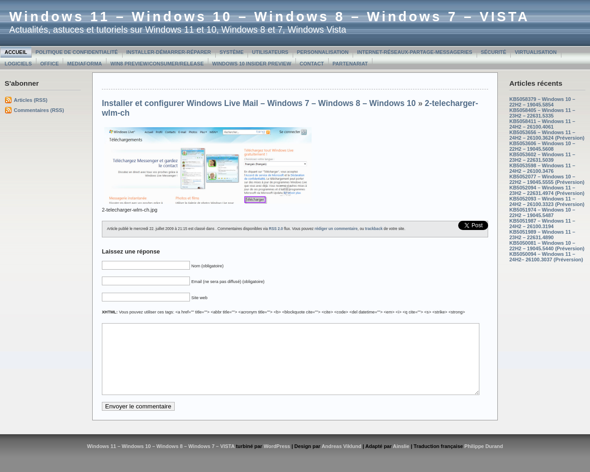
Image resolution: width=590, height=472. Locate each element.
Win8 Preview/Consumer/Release (157, 63)
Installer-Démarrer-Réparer (168, 52)
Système (231, 52)
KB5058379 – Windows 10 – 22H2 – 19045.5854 (542, 101)
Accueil (16, 52)
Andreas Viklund (341, 460)
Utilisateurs (270, 52)
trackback (374, 229)
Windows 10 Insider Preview (251, 63)
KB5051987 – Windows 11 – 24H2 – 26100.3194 (542, 223)
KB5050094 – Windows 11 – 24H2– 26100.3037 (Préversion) (546, 256)
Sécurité (493, 52)
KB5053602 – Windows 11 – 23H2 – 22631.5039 (542, 157)
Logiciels (18, 63)
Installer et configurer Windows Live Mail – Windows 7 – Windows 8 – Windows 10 (259, 103)
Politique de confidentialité (76, 52)
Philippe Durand (483, 460)
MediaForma (84, 63)
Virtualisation (536, 52)
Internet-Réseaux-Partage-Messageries (414, 52)
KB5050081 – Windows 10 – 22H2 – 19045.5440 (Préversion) (546, 245)
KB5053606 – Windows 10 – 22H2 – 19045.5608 (542, 146)
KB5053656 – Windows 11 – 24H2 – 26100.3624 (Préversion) (546, 135)
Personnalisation (322, 52)
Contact (312, 63)
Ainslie (401, 460)
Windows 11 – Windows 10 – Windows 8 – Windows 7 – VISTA (269, 16)
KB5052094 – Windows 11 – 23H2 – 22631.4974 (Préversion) (546, 190)
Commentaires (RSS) (39, 110)
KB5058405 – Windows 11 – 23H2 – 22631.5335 (542, 112)
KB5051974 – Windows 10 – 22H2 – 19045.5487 (542, 212)
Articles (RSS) (30, 100)
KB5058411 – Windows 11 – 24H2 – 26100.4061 (542, 124)
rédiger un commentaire (336, 229)
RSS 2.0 (276, 229)
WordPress (277, 460)
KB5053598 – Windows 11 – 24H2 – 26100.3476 (542, 168)
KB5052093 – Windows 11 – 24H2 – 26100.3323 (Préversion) (546, 201)
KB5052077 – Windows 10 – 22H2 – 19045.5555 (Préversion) (546, 179)
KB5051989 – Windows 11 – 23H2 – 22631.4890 (542, 234)
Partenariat (350, 63)
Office (49, 63)
